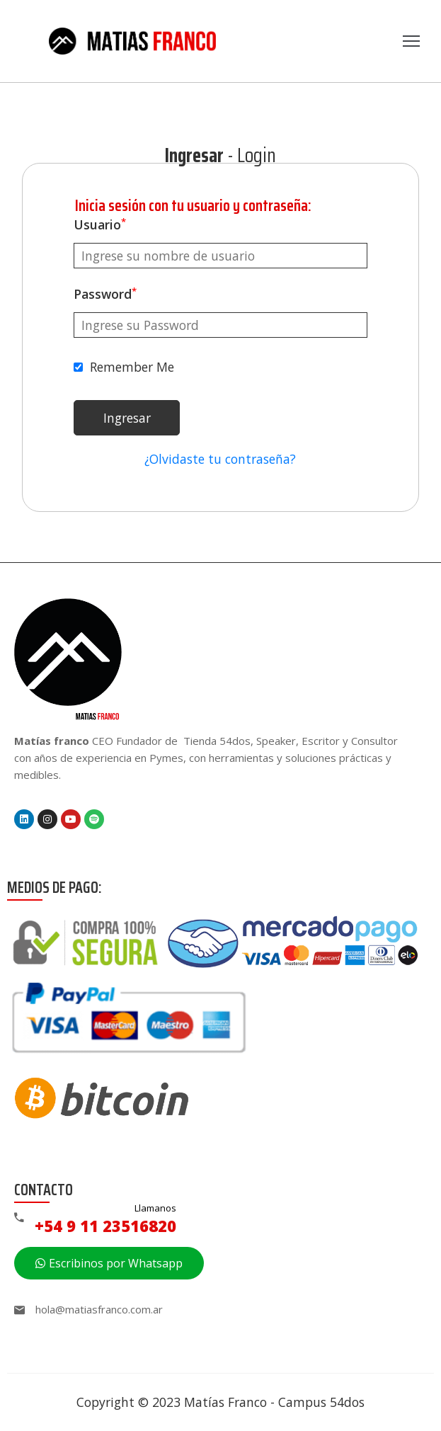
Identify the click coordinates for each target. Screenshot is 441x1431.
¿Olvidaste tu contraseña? (220, 458)
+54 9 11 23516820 (105, 1225)
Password (105, 293)
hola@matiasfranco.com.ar (99, 1309)
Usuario (100, 224)
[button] (109, 1263)
